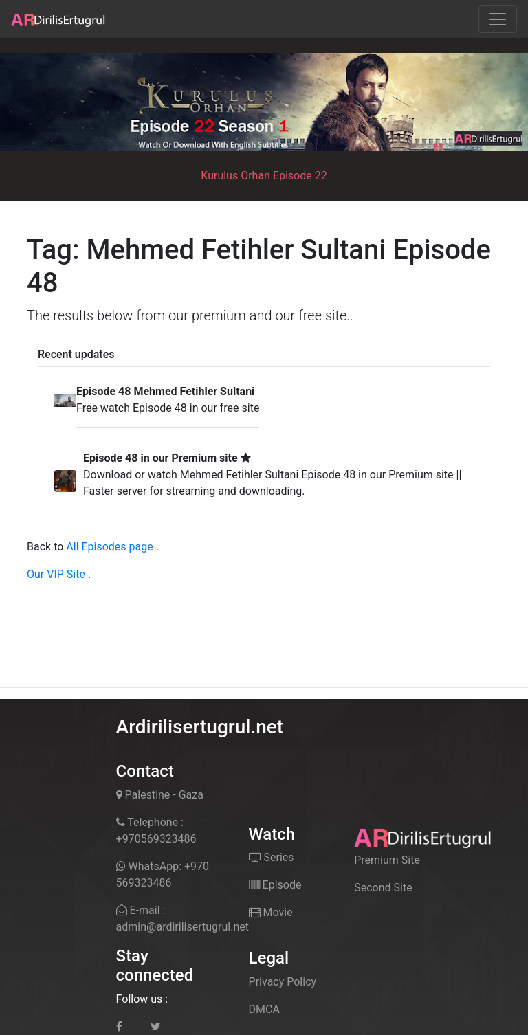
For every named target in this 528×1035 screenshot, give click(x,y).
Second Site (383, 887)
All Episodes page (109, 546)
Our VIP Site (56, 574)
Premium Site (387, 860)
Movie (271, 912)
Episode (275, 884)
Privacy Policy (283, 981)
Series (271, 857)
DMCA (264, 1009)
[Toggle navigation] (497, 19)
